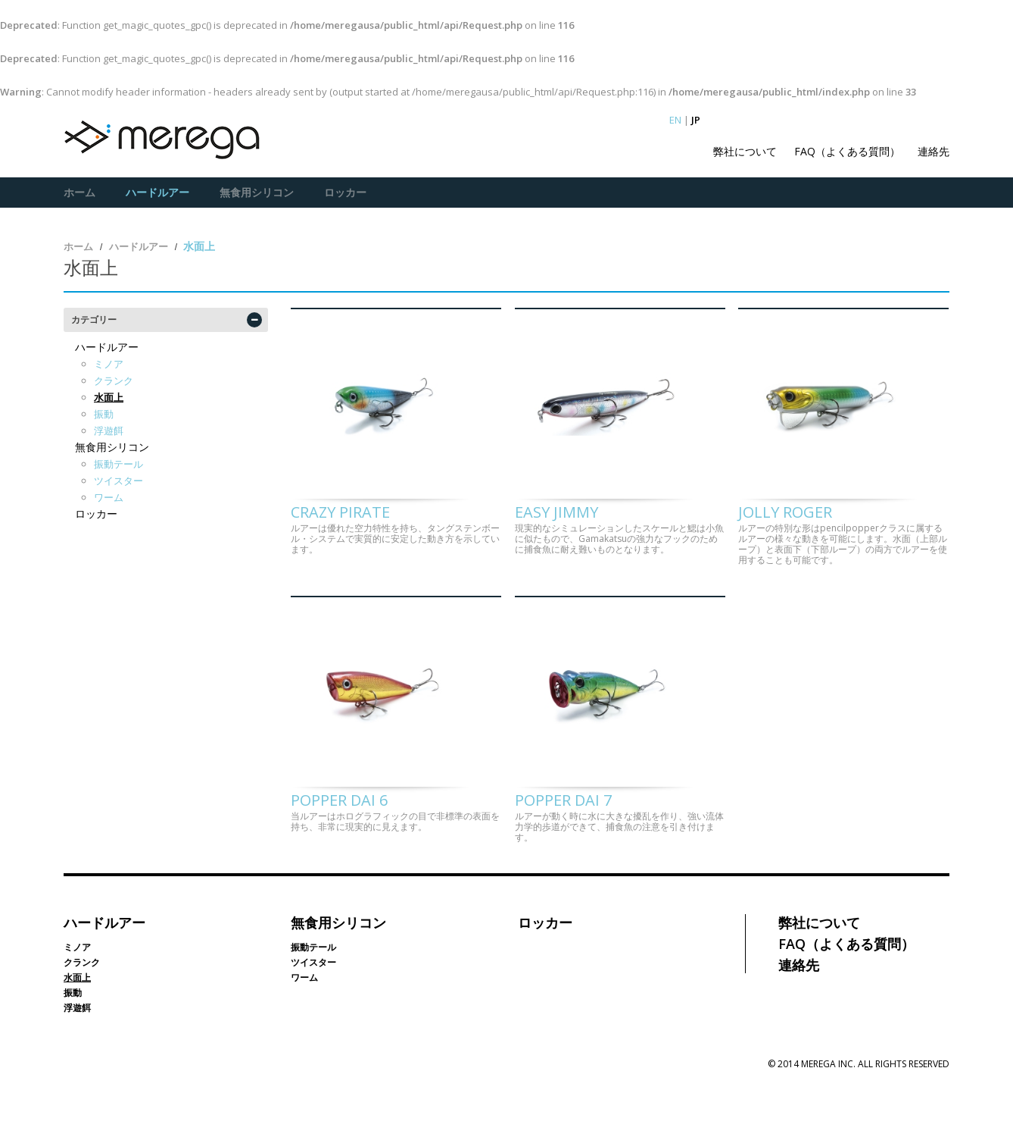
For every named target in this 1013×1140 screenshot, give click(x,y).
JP (695, 120)
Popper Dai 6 (339, 852)
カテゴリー (94, 318)
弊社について (745, 151)
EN (675, 120)
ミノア (108, 363)
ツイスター (118, 480)
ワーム (108, 496)
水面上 (108, 396)
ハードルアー (157, 192)
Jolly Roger (785, 538)
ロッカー (345, 192)
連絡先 (933, 151)
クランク (113, 380)
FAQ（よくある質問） (847, 151)
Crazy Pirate (340, 538)
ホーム (79, 192)
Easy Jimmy (556, 538)
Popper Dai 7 (563, 852)
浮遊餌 (108, 430)
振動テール (118, 463)
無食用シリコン (257, 192)
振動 (104, 413)
